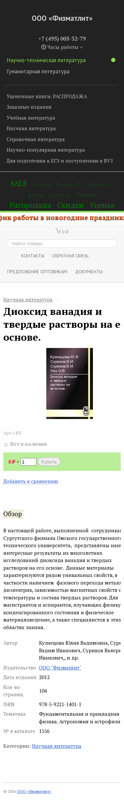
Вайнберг (41, 184)
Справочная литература (36, 139)
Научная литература (31, 128)
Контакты (32, 255)
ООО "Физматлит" (60, 667)
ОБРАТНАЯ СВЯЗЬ (70, 255)
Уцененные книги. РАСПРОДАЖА (47, 96)
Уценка (102, 205)
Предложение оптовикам (37, 271)
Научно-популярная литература (46, 149)
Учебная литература (31, 117)
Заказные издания (29, 106)
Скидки (70, 205)
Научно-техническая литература (61, 60)
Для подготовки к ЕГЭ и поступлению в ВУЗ (60, 160)
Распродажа (30, 205)
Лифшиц (86, 195)
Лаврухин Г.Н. (100, 184)
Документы (89, 271)
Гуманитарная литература (38, 71)
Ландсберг (60, 195)
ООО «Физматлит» (62, 18)
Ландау (36, 195)
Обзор (12, 514)
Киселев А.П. (69, 184)
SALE (19, 183)
